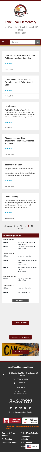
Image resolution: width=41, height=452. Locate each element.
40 (21, 226)
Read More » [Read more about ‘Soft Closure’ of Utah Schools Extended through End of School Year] (9, 90)
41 (25, 226)
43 (32, 226)
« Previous (8, 226)
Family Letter (10, 106)
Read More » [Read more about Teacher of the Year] (9, 181)
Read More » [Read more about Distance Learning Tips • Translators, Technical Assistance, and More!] (9, 149)
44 (36, 226)
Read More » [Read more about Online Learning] (9, 212)
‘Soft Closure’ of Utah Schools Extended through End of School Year (18, 82)
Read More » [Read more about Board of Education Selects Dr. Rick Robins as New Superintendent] (9, 63)
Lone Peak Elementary (20, 22)
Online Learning (11, 197)
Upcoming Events (12, 235)
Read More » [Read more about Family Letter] (9, 122)
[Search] (37, 42)
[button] (2, 42)
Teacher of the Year (13, 165)
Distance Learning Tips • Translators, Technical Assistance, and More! (19, 141)
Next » (20, 229)
